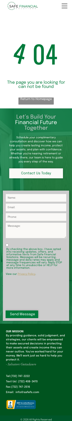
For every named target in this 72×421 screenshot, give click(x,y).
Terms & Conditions (36, 415)
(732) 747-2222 (20, 347)
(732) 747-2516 (20, 358)
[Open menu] (64, 6)
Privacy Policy (26, 274)
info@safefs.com (27, 364)
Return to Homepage (36, 99)
